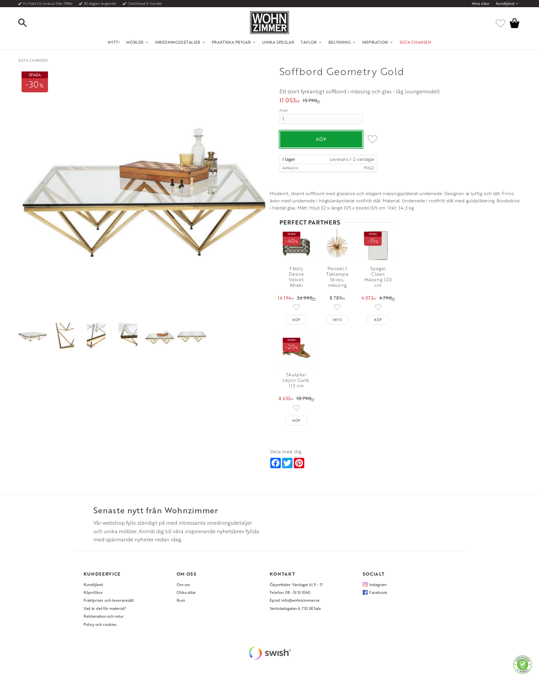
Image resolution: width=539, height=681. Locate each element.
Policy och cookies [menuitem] (100, 623)
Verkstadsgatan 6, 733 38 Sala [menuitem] (295, 607)
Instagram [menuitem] (378, 583)
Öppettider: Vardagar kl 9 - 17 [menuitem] (296, 583)
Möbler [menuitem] (135, 42)
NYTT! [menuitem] (114, 42)
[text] (289, 101)
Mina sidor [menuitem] (480, 3)
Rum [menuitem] (181, 599)
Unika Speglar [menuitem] (278, 42)
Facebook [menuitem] (378, 591)
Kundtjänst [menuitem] (505, 3)
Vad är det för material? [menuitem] (105, 607)
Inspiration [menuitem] (375, 42)
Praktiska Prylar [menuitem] (231, 42)
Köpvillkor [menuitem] (93, 591)
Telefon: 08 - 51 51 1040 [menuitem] (290, 591)
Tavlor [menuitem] (309, 42)
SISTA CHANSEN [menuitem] (415, 42)
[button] (28, 23)
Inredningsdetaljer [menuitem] (177, 42)
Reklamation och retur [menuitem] (104, 615)
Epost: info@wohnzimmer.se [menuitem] (295, 599)
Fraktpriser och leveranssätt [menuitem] (109, 599)
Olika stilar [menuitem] (186, 591)
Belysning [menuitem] (339, 42)
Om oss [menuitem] (183, 583)
